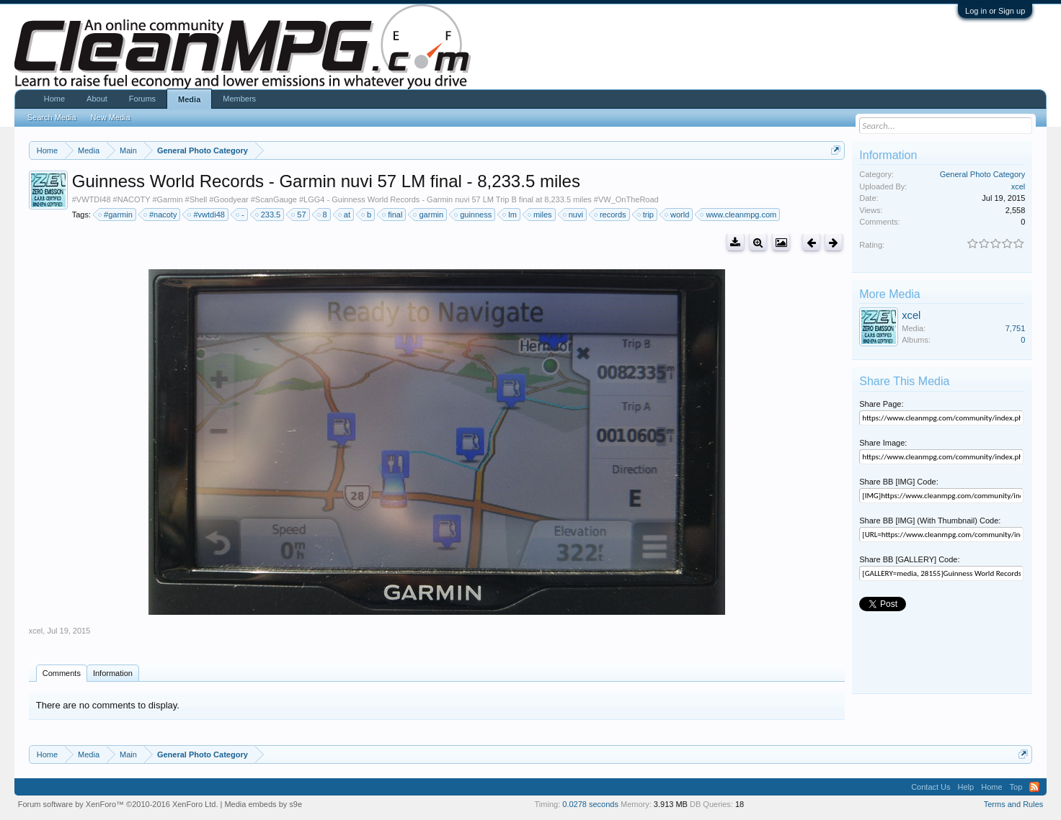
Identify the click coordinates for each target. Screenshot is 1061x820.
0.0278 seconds (590, 804)
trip (646, 214)
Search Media (51, 117)
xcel (36, 630)
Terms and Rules (1014, 804)
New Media (110, 117)
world (677, 214)
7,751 (1015, 328)
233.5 (269, 214)
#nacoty (161, 214)
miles (540, 214)
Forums (142, 98)
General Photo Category (983, 174)
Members (239, 98)
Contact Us (930, 787)
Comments (62, 673)
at (344, 214)
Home (54, 98)
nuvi (573, 214)
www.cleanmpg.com (738, 214)
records (610, 214)
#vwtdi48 (206, 214)
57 (299, 214)
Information (113, 673)
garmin (428, 214)
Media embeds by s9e (263, 804)
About (96, 98)
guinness (474, 214)
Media (189, 99)
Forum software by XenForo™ (118, 804)
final (392, 214)
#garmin (116, 214)
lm (510, 214)
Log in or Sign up (995, 10)
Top (1016, 787)
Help (966, 787)
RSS (1034, 787)
